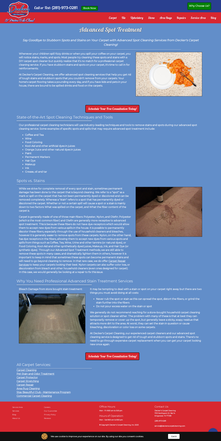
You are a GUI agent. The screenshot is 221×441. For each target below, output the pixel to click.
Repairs (181, 18)
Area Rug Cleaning (28, 388)
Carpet (113, 18)
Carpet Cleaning (27, 370)
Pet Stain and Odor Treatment (35, 373)
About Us (16, 418)
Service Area (198, 18)
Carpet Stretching (28, 381)
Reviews (47, 418)
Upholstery (136, 18)
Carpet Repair (25, 384)
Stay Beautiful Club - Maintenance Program (44, 392)
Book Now (89, 8)
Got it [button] (173, 436)
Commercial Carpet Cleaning (34, 396)
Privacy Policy (50, 415)
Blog (213, 18)
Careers (47, 407)
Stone (151, 18)
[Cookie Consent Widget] (110, 436)
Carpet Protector (27, 377)
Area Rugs (166, 18)
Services (15, 411)
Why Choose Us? (199, 5)
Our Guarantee (50, 411)
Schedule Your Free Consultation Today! (112, 109)
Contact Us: (162, 406)
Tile (124, 18)
